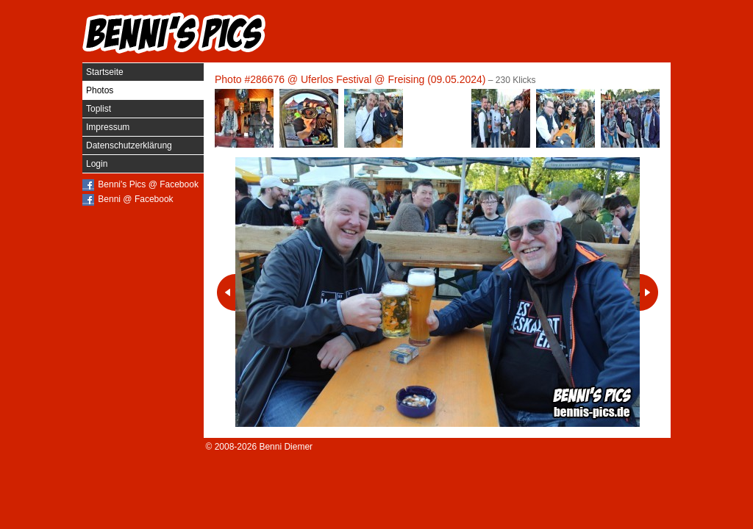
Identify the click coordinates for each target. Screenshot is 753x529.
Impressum (107, 127)
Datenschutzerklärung (129, 145)
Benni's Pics (174, 33)
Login (96, 164)
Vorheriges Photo (226, 292)
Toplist (98, 109)
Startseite (105, 72)
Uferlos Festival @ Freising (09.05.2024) (393, 79)
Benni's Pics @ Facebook (148, 184)
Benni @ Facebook (135, 199)
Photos (99, 90)
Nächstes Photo (649, 292)
